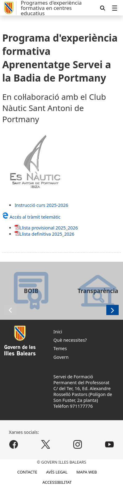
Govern (61, 357)
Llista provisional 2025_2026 (48, 228)
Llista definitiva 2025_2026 (46, 234)
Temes (60, 348)
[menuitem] (114, 8)
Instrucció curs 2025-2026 (41, 205)
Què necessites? (70, 340)
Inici (57, 332)
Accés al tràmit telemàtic (31, 217)
